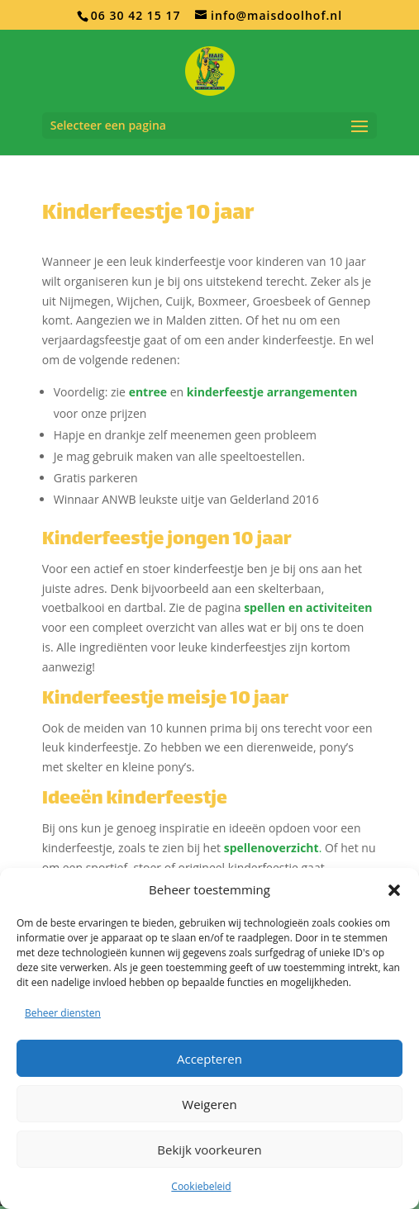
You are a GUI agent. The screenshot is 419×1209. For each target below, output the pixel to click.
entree (148, 392)
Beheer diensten (63, 1013)
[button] (394, 890)
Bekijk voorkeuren (209, 1149)
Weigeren (209, 1104)
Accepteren (209, 1058)
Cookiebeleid (201, 1186)
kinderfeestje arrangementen (272, 392)
